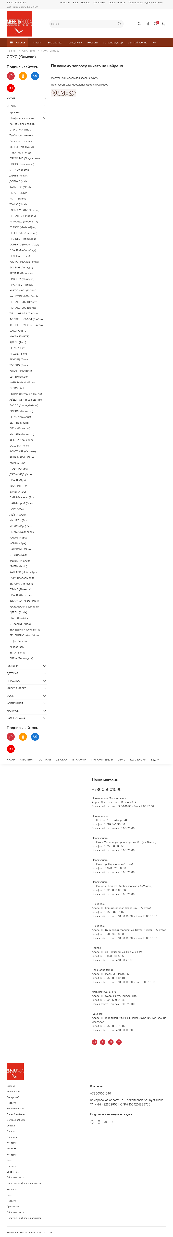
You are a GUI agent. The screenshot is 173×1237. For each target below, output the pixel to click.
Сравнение (99, 2)
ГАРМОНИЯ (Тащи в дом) (24, 158)
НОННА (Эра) (17, 543)
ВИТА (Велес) (17, 652)
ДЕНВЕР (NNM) (18, 175)
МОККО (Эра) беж (20, 526)
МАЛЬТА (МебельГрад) (23, 238)
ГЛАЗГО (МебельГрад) (22, 227)
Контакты (65, 2)
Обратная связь (116, 2)
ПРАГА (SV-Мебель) (21, 284)
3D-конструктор (113, 42)
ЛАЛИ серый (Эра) (21, 503)
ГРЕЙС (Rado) (18, 388)
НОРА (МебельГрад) (21, 577)
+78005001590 (107, 789)
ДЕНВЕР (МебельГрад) (23, 233)
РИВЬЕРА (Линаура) (21, 279)
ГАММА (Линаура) (20, 589)
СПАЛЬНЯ (28, 50)
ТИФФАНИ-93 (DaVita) (23, 313)
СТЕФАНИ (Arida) (20, 623)
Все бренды (55, 42)
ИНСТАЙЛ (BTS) (19, 336)
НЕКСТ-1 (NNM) (18, 192)
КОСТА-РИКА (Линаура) (24, 261)
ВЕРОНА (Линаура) (21, 583)
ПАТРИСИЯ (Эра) (20, 549)
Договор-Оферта (16, 1119)
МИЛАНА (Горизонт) (21, 434)
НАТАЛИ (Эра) (18, 537)
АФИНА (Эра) (17, 463)
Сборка (11, 1125)
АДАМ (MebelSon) (20, 371)
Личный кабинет (138, 42)
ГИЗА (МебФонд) (20, 152)
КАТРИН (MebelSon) (22, 382)
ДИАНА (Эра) (17, 480)
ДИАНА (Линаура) (20, 595)
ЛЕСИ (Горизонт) (19, 428)
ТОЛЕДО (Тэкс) (18, 365)
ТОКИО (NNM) (18, 204)
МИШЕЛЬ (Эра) (19, 520)
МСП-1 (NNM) (17, 198)
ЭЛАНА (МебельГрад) (22, 250)
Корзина (11, 1148)
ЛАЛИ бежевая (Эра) (22, 497)
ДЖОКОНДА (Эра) (20, 474)
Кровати (14, 112)
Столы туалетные (20, 129)
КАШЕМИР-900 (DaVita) (24, 296)
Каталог (17, 42)
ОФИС (11, 695)
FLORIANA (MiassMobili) (24, 606)
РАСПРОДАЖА (16, 718)
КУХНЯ (11, 98)
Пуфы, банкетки (19, 641)
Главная (37, 42)
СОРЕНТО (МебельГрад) (24, 244)
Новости (85, 2)
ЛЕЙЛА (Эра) (17, 514)
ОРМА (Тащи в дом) (21, 658)
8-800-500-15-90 (16, 2)
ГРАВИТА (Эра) (18, 468)
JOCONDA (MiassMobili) (24, 600)
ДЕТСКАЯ (12, 673)
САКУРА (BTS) (18, 330)
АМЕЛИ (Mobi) (18, 566)
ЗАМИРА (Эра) (18, 491)
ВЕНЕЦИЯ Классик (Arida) (25, 629)
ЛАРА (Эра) (16, 508)
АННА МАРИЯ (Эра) (21, 457)
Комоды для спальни (22, 123)
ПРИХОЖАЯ (14, 680)
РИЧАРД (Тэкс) (18, 359)
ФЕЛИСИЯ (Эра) (19, 560)
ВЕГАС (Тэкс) (17, 348)
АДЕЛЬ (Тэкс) (17, 342)
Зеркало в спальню (21, 141)
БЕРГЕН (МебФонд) (21, 146)
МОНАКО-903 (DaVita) (23, 307)
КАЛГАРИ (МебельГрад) (24, 572)
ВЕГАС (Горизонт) (20, 417)
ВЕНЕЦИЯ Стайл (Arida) (24, 635)
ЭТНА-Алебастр (19, 169)
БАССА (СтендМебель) (23, 405)
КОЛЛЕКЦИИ (15, 703)
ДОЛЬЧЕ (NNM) (19, 181)
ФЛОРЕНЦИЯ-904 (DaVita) (26, 319)
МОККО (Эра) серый (21, 531)
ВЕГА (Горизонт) (19, 422)
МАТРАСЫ (13, 710)
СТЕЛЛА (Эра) (18, 554)
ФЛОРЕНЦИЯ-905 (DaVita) (26, 325)
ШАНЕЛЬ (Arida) (19, 618)
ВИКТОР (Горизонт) (21, 411)
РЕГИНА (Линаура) (21, 273)
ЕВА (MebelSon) (19, 376)
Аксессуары (16, 646)
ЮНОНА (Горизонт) (21, 440)
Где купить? (75, 42)
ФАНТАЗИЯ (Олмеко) (22, 451)
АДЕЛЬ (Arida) (18, 612)
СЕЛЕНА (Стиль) (19, 256)
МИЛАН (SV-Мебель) (22, 215)
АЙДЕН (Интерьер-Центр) (25, 399)
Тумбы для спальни (21, 135)
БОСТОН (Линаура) (21, 267)
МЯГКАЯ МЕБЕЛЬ (17, 688)
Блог (75, 2)
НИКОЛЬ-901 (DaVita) (22, 290)
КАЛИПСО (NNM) (20, 187)
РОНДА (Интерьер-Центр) (25, 394)
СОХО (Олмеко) (19, 445)
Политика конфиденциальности (145, 2)
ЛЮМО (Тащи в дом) (21, 164)
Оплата (11, 1131)
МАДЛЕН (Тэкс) (18, 353)
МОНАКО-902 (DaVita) (23, 302)
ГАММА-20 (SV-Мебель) (24, 210)
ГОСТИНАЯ (13, 666)
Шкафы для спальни (21, 118)
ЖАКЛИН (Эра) (18, 485)
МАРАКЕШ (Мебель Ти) (23, 221)
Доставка (12, 1136)
